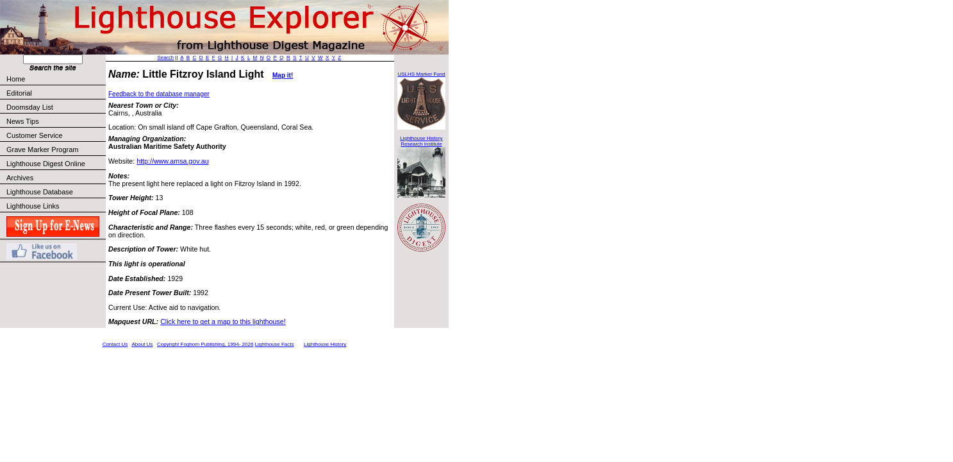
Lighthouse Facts (274, 344)
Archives (19, 178)
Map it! (282, 75)
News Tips (22, 121)
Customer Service (55, 135)
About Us (142, 344)
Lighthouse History (325, 344)
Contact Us (115, 344)
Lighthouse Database (39, 192)
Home (15, 79)
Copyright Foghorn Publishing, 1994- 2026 (205, 344)
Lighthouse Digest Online (45, 163)
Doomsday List (29, 107)
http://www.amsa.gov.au (172, 161)
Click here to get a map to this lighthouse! (222, 321)
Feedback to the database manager (159, 94)
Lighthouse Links (33, 206)
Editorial (55, 93)
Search (166, 57)
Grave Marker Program (42, 149)
